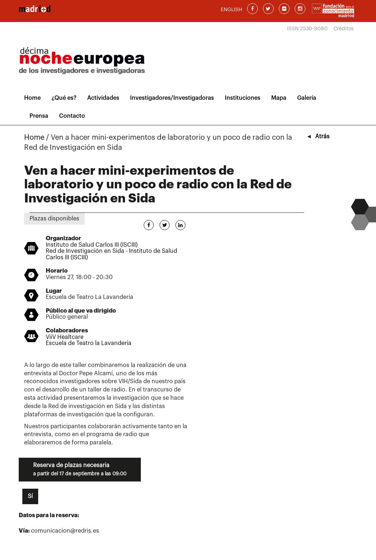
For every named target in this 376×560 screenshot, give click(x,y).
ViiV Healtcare (65, 337)
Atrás (322, 136)
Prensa (39, 116)
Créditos (344, 28)
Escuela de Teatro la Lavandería (88, 343)
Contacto (72, 116)
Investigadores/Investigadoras (172, 98)
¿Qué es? (64, 98)
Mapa (278, 98)
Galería (306, 98)
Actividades (103, 98)
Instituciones (242, 98)
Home (32, 98)
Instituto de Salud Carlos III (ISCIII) (92, 245)
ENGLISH (231, 9)
